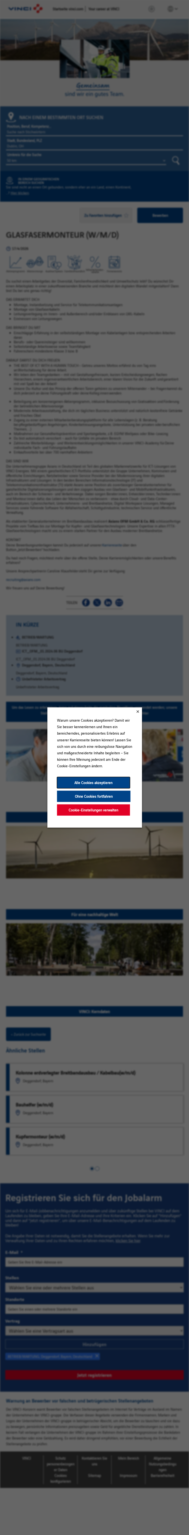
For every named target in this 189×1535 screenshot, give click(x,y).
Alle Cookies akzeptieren (93, 782)
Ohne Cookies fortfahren (93, 796)
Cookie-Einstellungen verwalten (93, 809)
